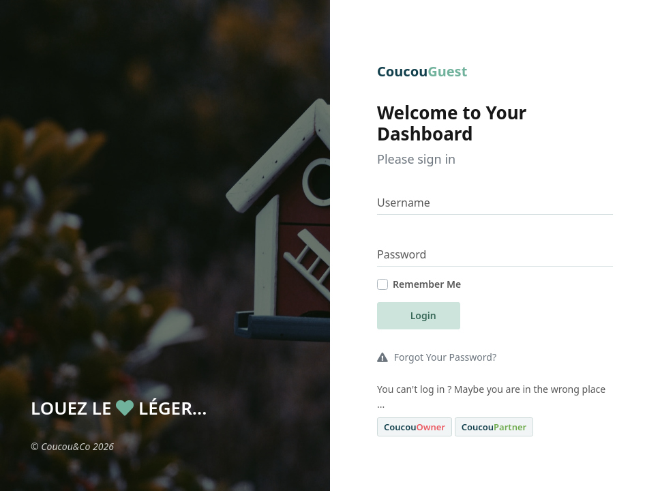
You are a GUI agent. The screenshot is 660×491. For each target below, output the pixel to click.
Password (401, 254)
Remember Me (427, 284)
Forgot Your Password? (436, 357)
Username (403, 202)
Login (422, 315)
